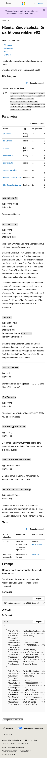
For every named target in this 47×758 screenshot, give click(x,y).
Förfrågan (8, 45)
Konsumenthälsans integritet (13, 747)
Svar (6, 52)
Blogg (4, 744)
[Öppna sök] (34, 3)
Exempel (7, 55)
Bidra (13, 744)
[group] (23, 99)
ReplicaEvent (37, 544)
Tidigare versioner (31, 740)
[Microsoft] (23, 3)
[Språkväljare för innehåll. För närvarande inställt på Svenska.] (8, 728)
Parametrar (8, 48)
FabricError (36, 554)
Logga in (41, 3)
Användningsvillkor (9, 751)
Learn (5, 20)
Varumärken (24, 751)
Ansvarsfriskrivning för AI (11, 740)
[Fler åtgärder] (43, 20)
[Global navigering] (2, 3)
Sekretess (22, 744)
